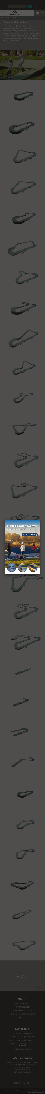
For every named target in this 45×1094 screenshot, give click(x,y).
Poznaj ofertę (30, 535)
